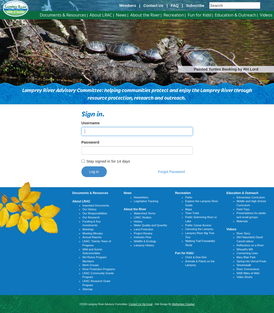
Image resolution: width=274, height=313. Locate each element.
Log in (94, 172)
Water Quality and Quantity (150, 225)
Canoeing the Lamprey (199, 229)
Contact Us (153, 5)
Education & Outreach (235, 15)
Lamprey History (144, 245)
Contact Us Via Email (141, 304)
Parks (188, 197)
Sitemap (87, 289)
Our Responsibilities (94, 213)
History (138, 221)
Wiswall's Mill (245, 249)
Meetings (88, 229)
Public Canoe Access (198, 225)
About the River (145, 15)
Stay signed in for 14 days (105, 161)
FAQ (175, 5)
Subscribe (195, 5)
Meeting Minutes (92, 233)
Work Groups (90, 265)
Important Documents (95, 205)
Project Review (143, 233)
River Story (243, 233)
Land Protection (143, 229)
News (121, 15)
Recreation (173, 15)
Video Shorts (244, 277)
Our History (89, 209)
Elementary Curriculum (251, 197)
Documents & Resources (63, 15)
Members (127, 5)
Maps (188, 209)
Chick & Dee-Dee (196, 257)
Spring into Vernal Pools (251, 261)
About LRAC (101, 15)
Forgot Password (171, 172)
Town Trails (192, 213)
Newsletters (141, 197)
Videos (266, 15)
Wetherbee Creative (183, 304)
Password (90, 142)
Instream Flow (142, 237)
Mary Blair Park (246, 257)
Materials (242, 221)
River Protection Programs (98, 269)
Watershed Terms (145, 213)
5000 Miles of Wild (248, 273)
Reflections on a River (250, 245)
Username (90, 123)
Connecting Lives (247, 253)
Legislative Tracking (146, 201)
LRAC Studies (142, 217)
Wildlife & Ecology (145, 241)
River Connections (248, 269)
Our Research (91, 217)
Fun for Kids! (199, 15)
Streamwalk (244, 265)
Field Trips (243, 209)
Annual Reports (92, 237)
